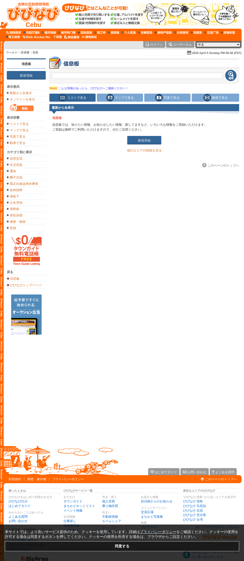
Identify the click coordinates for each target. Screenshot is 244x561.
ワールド (12, 52)
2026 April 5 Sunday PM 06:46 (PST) (217, 53)
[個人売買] (129, 32)
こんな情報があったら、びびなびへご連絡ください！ (88, 88)
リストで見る (19, 123)
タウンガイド (72, 501)
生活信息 (16, 164)
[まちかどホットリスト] (66, 32)
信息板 (26, 64)
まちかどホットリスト (79, 506)
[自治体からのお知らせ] (31, 32)
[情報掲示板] (113, 32)
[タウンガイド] (49, 32)
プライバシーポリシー (68, 479)
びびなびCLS (18, 501)
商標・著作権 (36, 479)
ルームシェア (111, 521)
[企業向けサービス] (71, 37)
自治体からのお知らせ (156, 501)
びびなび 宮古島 (194, 515)
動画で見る (18, 142)
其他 (13, 228)
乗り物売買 (110, 506)
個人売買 (108, 501)
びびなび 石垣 (193, 510)
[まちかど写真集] (228, 32)
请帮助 (14, 209)
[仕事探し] (100, 32)
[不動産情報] (163, 32)
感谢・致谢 (18, 221)
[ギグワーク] (13, 37)
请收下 (14, 196)
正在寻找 (16, 202)
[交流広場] (211, 32)
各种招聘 (16, 190)
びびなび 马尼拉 (194, 506)
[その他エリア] (89, 37)
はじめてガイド (20, 506)
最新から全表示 (21, 93)
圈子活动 (16, 177)
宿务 (35, 52)
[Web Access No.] (37, 37)
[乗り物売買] (145, 32)
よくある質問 (18, 516)
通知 (13, 171)
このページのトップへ (221, 479)
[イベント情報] (85, 32)
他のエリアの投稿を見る (144, 150)
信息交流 (16, 158)
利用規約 (15, 479)
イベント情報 (72, 510)
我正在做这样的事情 (24, 183)
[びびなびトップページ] (31, 14)
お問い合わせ (18, 521)
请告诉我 (16, 215)
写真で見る (18, 136)
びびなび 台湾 (193, 519)
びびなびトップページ (26, 285)
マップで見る (19, 130)
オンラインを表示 (22, 99)
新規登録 (26, 75)
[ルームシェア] (181, 32)
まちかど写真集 (152, 516)
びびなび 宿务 (193, 501)
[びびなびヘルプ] (58, 37)
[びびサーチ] (13, 32)
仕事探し (69, 521)
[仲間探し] (196, 32)
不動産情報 (110, 516)
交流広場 (147, 512)
